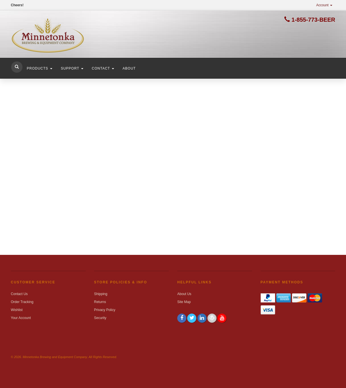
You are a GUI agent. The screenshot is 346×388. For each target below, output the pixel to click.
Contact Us (19, 294)
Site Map (184, 302)
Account (324, 5)
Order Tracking (22, 302)
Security (100, 318)
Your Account (21, 318)
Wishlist (16, 310)
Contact (103, 68)
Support (72, 68)
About (129, 68)
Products (39, 68)
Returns (100, 302)
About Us (184, 294)
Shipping (101, 294)
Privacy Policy (105, 310)
